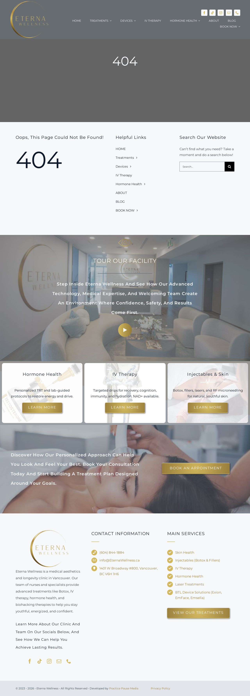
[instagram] (221, 13)
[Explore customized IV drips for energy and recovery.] (125, 407)
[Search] (229, 166)
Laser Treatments (189, 584)
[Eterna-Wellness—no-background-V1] (49, 531)
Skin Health (184, 552)
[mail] (229, 13)
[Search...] (202, 166)
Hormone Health (189, 576)
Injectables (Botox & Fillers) (197, 560)
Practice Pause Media (123, 688)
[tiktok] (212, 13)
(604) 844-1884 (111, 552)
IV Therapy (184, 568)
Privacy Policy (160, 688)
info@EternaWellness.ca (119, 560)
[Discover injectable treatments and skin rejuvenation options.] (208, 407)
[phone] (237, 13)
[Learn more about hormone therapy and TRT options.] (42, 407)
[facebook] (204, 13)
